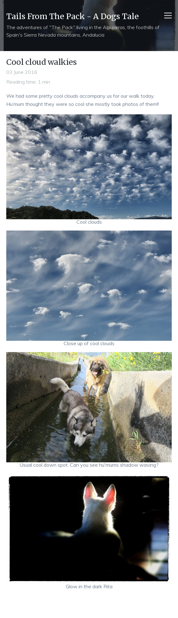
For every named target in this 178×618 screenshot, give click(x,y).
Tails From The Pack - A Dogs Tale (72, 16)
